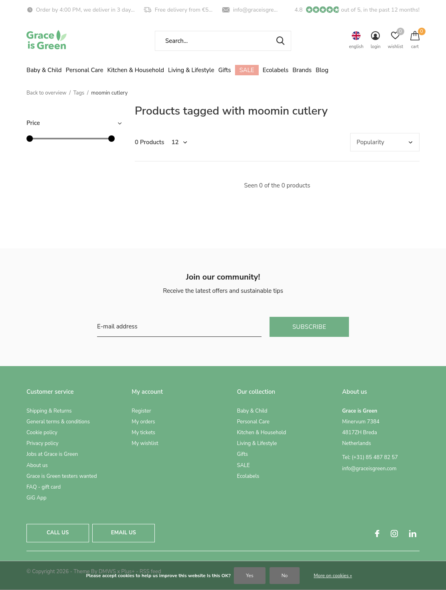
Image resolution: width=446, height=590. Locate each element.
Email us (123, 532)
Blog (322, 70)
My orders (143, 421)
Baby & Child (44, 70)
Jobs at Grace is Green (52, 454)
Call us (58, 532)
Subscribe (309, 327)
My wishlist (145, 443)
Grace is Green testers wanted (61, 476)
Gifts (224, 70)
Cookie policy (41, 432)
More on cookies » (333, 575)
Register (141, 411)
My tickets (143, 432)
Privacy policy (42, 443)
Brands (302, 70)
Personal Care (84, 70)
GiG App (36, 497)
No (285, 575)
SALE (246, 70)
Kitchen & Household (135, 70)
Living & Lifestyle (191, 70)
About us (37, 465)
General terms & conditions (58, 421)
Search (280, 41)
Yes (249, 575)
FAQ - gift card (43, 487)
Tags (79, 93)
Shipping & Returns (49, 411)
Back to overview (46, 93)
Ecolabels (276, 70)
